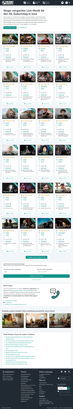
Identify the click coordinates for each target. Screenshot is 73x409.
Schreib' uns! (8, 302)
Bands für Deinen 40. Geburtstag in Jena (16, 364)
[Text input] (62, 388)
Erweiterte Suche (36, 279)
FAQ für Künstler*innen (8, 374)
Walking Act (23, 401)
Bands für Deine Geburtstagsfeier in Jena (16, 344)
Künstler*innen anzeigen (36, 276)
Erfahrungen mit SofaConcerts (46, 384)
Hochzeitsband (24, 378)
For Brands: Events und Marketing (44, 375)
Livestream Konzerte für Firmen (28, 392)
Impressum (49, 408)
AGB (60, 408)
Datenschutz (55, 408)
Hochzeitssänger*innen (26, 380)
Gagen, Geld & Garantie (8, 378)
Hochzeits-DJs (24, 381)
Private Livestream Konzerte (27, 394)
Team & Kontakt (43, 383)
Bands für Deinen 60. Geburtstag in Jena (16, 352)
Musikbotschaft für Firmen (27, 388)
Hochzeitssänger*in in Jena (13, 354)
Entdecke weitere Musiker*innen (36, 257)
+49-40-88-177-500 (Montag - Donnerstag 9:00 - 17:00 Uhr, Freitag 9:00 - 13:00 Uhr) (46, 403)
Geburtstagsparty (25, 376)
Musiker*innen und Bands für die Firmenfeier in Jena (19, 358)
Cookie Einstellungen (67, 408)
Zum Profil (11, 67)
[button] (68, 2)
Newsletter (41, 393)
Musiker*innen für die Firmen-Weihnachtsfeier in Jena (20, 356)
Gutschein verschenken (8, 380)
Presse (40, 390)
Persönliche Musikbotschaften (28, 390)
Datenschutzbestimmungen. (65, 395)
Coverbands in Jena (11, 360)
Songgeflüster (42, 378)
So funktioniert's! (22, 27)
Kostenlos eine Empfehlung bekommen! (15, 304)
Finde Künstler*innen (10, 27)
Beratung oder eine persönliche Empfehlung (22, 290)
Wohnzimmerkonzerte (26, 374)
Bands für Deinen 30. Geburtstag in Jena (16, 362)
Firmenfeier (23, 383)
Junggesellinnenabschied (26, 397)
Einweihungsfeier (25, 399)
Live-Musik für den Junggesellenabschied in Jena (18, 343)
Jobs (40, 388)
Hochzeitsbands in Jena (12, 350)
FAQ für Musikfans (7, 376)
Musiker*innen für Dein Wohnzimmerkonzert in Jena (19, 341)
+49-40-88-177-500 (11, 300)
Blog (40, 386)
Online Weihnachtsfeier (26, 387)
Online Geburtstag (25, 396)
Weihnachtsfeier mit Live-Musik (28, 385)
